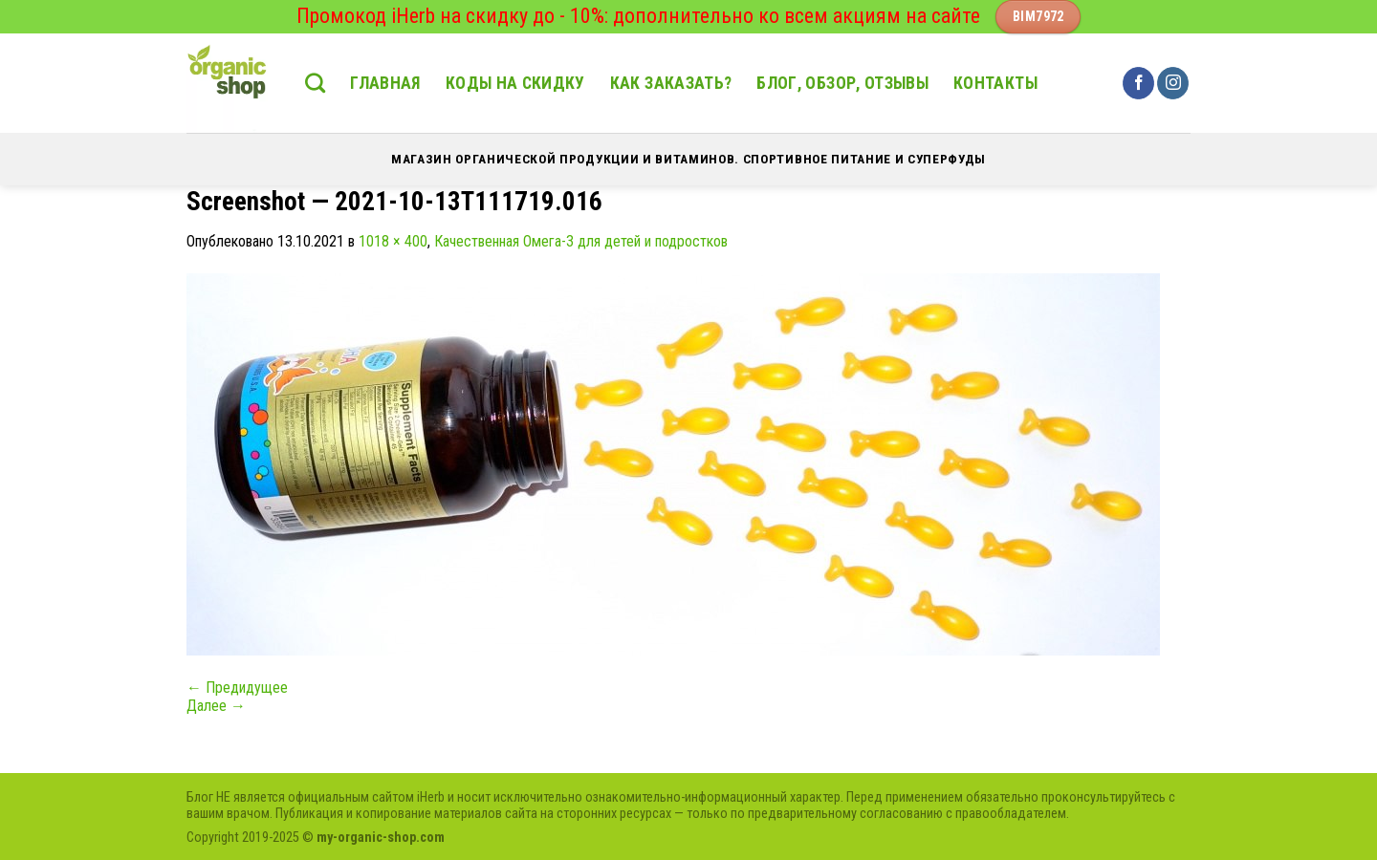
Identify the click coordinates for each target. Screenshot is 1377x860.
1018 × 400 (393, 241)
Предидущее (237, 687)
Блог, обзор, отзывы (842, 83)
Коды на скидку (515, 83)
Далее (216, 706)
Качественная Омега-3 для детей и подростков (581, 241)
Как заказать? (671, 83)
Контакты (995, 83)
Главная (385, 83)
